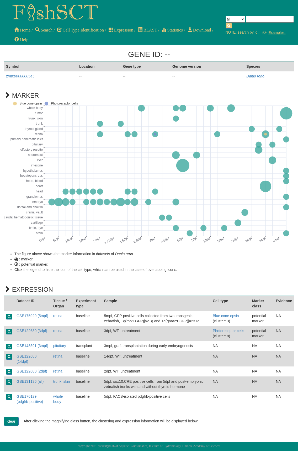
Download (199, 30)
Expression (121, 30)
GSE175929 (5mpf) (32, 316)
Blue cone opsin (226, 316)
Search (43, 30)
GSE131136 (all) (30, 381)
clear (11, 421)
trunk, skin (61, 381)
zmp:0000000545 (20, 76)
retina (57, 316)
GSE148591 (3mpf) (32, 346)
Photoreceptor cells (228, 331)
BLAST (147, 30)
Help (21, 39)
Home (22, 30)
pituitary (59, 346)
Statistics (172, 30)
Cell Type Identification (80, 30)
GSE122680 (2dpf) (32, 371)
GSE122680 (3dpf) (32, 331)
